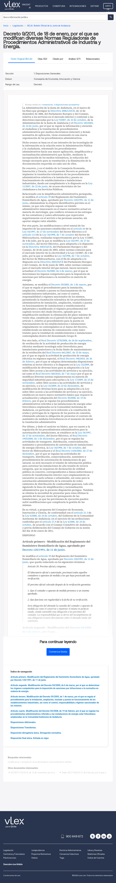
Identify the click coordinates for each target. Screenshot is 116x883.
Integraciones (78, 6)
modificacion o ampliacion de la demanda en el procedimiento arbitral (39, 762)
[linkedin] (103, 836)
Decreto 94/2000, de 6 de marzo (54, 271)
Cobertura (59, 6)
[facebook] (98, 836)
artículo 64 (79, 228)
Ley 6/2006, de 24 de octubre (41, 515)
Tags (62, 858)
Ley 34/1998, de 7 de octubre (58, 234)
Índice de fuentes (96, 858)
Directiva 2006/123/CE (62, 110)
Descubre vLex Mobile (13, 864)
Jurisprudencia (38, 850)
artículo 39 (45, 197)
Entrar (95, 6)
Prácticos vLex (9, 858)
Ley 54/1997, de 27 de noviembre (40, 231)
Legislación (8, 850)
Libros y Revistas (95, 850)
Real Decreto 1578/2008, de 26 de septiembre (66, 340)
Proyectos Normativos (41, 854)
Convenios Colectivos (69, 854)
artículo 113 (28, 234)
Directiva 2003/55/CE (51, 261)
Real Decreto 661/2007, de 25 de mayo (67, 352)
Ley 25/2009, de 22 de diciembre (61, 385)
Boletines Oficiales (96, 854)
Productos (41, 6)
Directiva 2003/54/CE (40, 246)
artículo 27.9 (49, 521)
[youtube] (109, 836)
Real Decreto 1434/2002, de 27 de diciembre (57, 452)
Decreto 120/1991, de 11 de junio (43, 550)
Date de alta (108, 7)
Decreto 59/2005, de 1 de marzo (68, 284)
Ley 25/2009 (82, 364)
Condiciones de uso (11, 875)
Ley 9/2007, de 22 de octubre (70, 119)
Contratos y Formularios (14, 854)
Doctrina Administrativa (70, 850)
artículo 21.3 (81, 512)
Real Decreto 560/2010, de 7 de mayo (56, 373)
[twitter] (92, 836)
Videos (34, 858)
